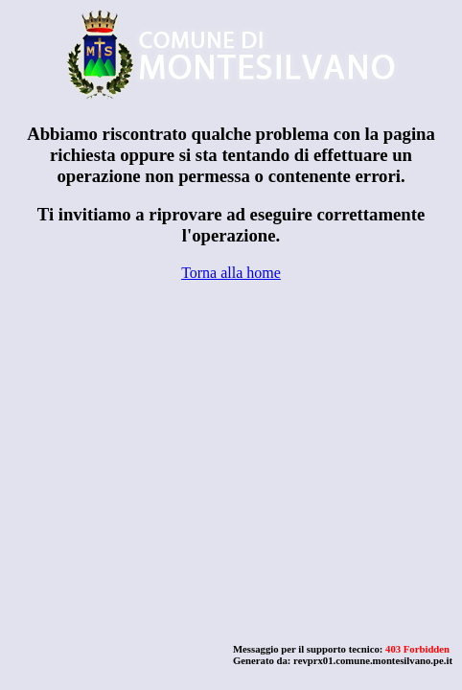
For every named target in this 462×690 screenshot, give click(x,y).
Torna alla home (231, 272)
